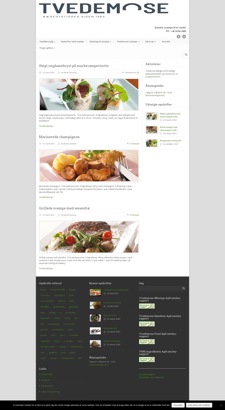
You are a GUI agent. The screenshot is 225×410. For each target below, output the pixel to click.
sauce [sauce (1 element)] (80, 341)
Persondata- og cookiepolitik (151, 377)
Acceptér (178, 405)
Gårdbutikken (47, 386)
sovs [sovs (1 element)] (42, 352)
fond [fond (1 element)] (72, 301)
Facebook (45, 380)
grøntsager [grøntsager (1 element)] (73, 307)
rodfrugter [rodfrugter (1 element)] (68, 341)
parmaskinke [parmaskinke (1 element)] (57, 330)
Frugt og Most (47, 48)
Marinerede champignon (59, 137)
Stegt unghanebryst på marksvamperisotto (74, 66)
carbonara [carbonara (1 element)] (45, 295)
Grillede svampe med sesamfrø (64, 208)
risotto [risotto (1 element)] (57, 341)
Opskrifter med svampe (72, 42)
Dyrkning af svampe (100, 42)
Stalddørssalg (47, 42)
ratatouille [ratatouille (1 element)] (44, 341)
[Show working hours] (155, 95)
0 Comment (134, 144)
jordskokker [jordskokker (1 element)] (71, 313)
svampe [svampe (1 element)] (53, 358)
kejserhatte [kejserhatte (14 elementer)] (45, 318)
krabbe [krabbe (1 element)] (57, 318)
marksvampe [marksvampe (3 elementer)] (53, 324)
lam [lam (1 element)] (42, 324)
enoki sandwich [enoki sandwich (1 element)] (47, 301)
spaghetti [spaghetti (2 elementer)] (53, 352)
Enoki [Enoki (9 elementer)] (71, 295)
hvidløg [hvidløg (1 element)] (52, 313)
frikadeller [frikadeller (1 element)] (44, 307)
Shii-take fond (109, 315)
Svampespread (110, 328)
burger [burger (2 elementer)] (72, 290)
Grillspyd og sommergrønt (115, 290)
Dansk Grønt (46, 374)
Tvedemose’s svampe (128, 42)
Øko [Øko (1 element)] (80, 358)
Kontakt (166, 42)
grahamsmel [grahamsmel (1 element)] (58, 307)
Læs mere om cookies (199, 405)
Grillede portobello (112, 302)
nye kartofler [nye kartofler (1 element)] (69, 324)
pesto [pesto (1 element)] (53, 335)
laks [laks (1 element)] (76, 318)
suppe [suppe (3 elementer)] (43, 358)
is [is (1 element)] (60, 313)
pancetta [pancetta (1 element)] (44, 330)
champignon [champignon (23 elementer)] (59, 295)
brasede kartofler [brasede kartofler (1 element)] (57, 290)
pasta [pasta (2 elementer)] (70, 330)
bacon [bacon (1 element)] (43, 290)
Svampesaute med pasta (170, 140)
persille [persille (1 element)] (43, 335)
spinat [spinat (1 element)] (72, 352)
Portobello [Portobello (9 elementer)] (73, 335)
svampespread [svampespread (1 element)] (67, 358)
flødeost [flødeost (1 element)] (61, 301)
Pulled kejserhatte (111, 341)
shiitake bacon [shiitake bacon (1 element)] (76, 347)
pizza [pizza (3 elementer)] (62, 335)
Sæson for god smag (50, 392)
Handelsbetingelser (147, 374)
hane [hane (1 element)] (42, 313)
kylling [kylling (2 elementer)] (67, 318)
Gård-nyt (150, 42)
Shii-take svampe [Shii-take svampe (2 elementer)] (47, 347)
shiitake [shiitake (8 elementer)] (62, 347)
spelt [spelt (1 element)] (63, 352)
